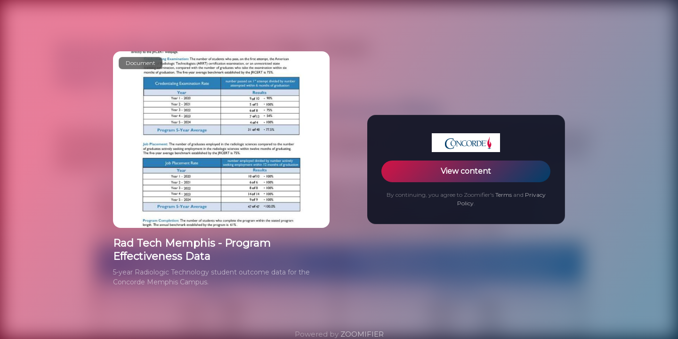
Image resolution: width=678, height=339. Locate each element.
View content (466, 171)
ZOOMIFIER (362, 334)
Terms (503, 194)
